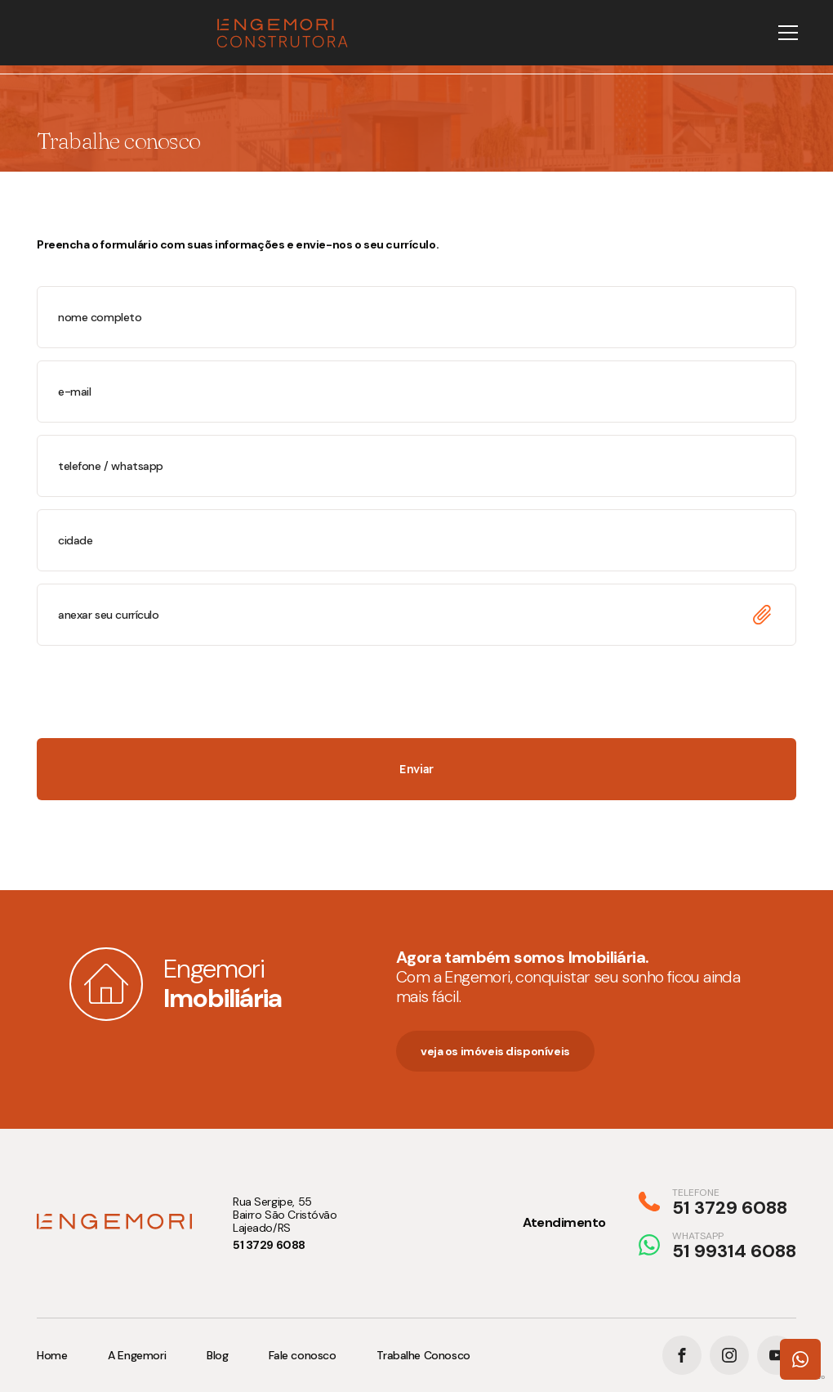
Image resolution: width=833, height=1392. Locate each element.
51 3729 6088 (269, 1244)
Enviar (416, 769)
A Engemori (137, 1355)
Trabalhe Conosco (423, 1355)
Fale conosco (302, 1355)
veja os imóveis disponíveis (495, 1051)
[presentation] (161, 690)
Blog (217, 1355)
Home (52, 1355)
